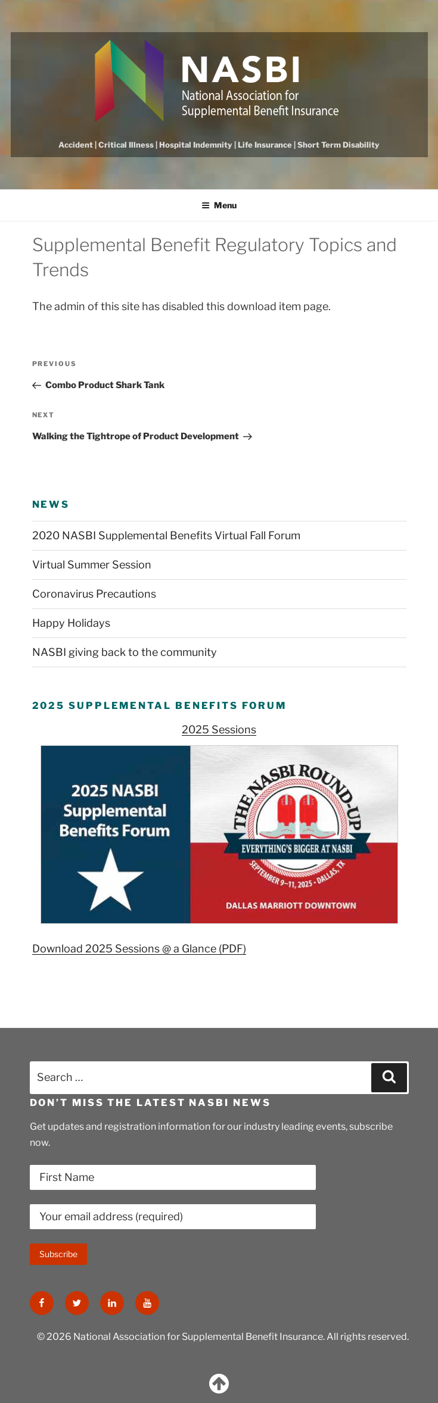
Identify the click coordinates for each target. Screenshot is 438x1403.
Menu (219, 205)
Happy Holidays (71, 623)
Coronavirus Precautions (94, 594)
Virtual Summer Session (91, 564)
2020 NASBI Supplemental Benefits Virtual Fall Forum (166, 535)
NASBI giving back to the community (124, 652)
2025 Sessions (219, 729)
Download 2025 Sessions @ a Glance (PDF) (139, 948)
